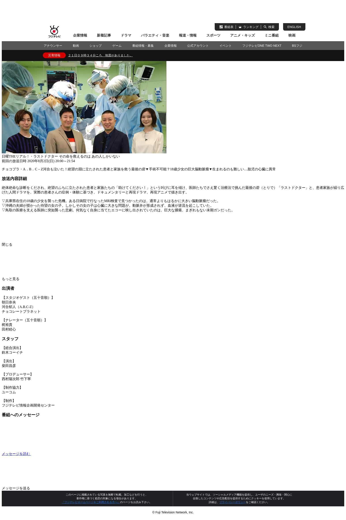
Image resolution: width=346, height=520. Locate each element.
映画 (291, 35)
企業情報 (80, 35)
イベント (225, 45)
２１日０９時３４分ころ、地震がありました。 (100, 55)
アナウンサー (53, 45)
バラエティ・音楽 (155, 35)
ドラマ (126, 35)
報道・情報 (188, 35)
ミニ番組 (272, 35)
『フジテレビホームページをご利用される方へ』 (91, 502)
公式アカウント (198, 45)
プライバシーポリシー (232, 502)
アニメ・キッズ (242, 35)
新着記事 (104, 35)
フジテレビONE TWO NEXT (262, 45)
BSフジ (297, 45)
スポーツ (213, 35)
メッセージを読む (49, 454)
